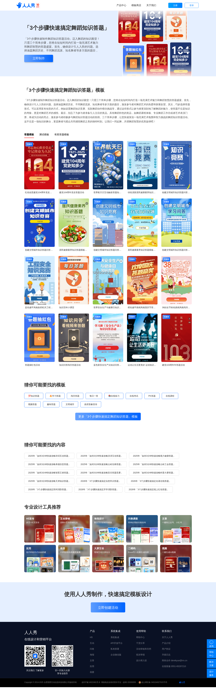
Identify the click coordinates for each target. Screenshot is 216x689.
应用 (92, 668)
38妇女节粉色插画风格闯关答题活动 (177, 307)
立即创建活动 (108, 609)
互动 (92, 645)
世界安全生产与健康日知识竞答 (108, 307)
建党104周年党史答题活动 (71, 192)
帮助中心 (140, 639)
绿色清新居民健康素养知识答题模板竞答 (143, 192)
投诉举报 (140, 656)
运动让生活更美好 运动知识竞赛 (143, 365)
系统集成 (115, 639)
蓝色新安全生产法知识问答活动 (108, 365)
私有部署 (115, 650)
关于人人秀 (167, 639)
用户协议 (166, 650)
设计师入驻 (141, 662)
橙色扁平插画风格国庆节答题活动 (143, 307)
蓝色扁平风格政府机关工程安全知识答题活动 (40, 307)
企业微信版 (116, 656)
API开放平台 (117, 645)
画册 (92, 674)
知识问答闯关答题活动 (70, 365)
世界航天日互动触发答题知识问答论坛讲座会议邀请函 (108, 192)
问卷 (92, 650)
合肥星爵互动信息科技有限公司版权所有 (60, 684)
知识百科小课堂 (66, 307)
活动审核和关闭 (143, 650)
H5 (91, 639)
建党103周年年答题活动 (173, 365)
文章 (92, 662)
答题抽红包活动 (32, 365)
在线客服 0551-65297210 (174, 668)
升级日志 (166, 656)
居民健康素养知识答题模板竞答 (74, 250)
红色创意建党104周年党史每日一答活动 (40, 192)
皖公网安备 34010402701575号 (153, 684)
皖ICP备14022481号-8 (91, 684)
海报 (92, 656)
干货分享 (140, 645)
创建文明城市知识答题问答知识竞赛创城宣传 (177, 192)
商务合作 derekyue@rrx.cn (174, 662)
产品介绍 (166, 645)
